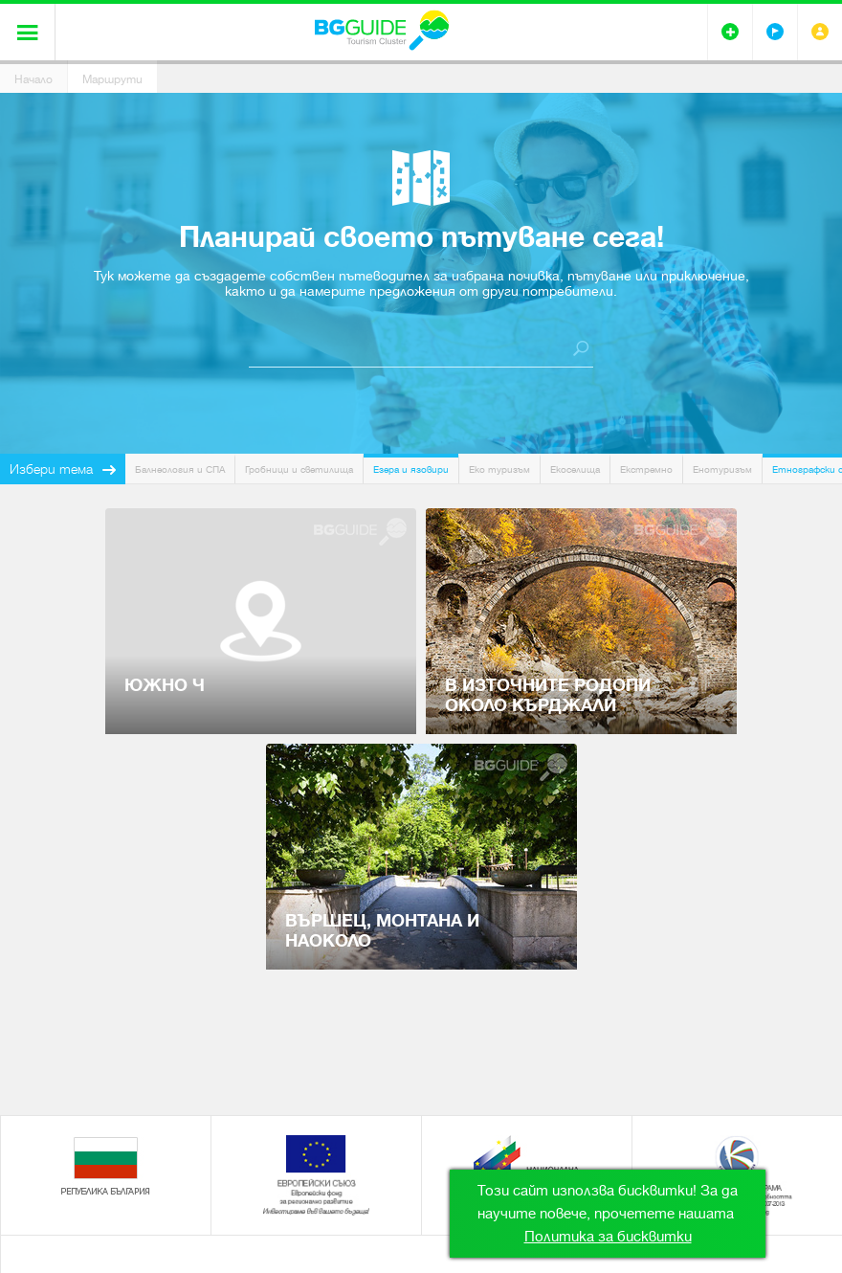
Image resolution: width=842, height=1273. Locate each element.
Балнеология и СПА (180, 469)
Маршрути (112, 79)
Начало (33, 79)
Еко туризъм (499, 469)
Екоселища (575, 469)
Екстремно (646, 469)
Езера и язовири (411, 469)
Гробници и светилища (299, 469)
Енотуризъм (722, 469)
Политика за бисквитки (608, 1236)
